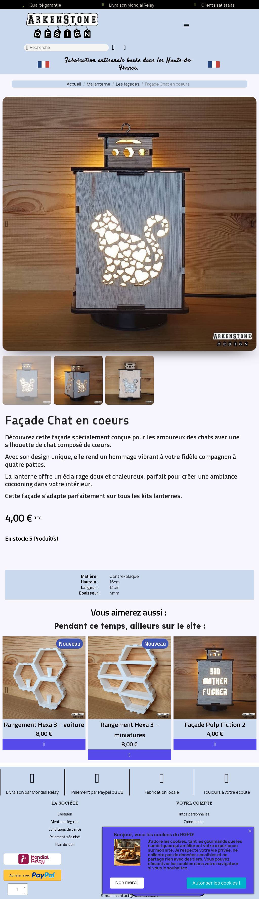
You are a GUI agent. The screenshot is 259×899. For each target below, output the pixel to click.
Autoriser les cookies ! (216, 883)
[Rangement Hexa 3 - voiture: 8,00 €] (44, 687)
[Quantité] (18, 889)
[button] (186, 25)
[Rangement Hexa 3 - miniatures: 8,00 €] (129, 692)
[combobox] (66, 47)
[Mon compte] (124, 47)
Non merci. (127, 882)
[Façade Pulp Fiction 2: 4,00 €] (215, 687)
